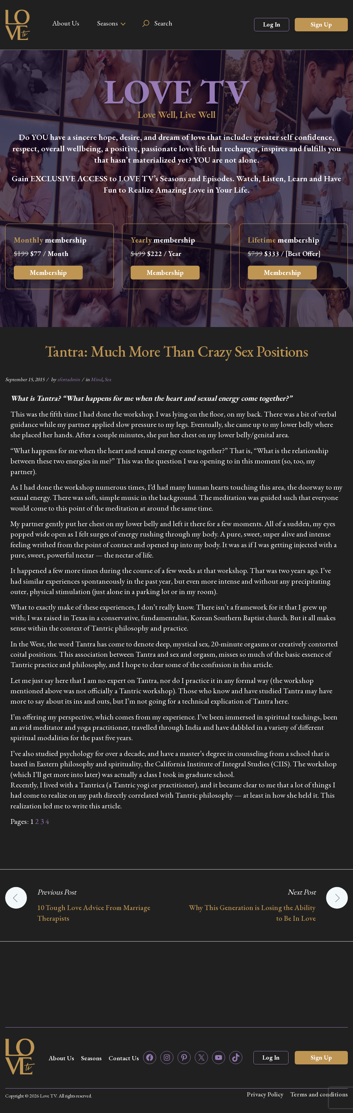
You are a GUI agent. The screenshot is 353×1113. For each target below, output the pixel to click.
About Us (65, 23)
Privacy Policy (265, 1094)
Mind (96, 379)
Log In (271, 24)
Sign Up (321, 24)
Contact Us (124, 1058)
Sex (107, 379)
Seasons (107, 23)
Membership (48, 272)
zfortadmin (68, 379)
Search (163, 23)
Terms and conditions (319, 1094)
